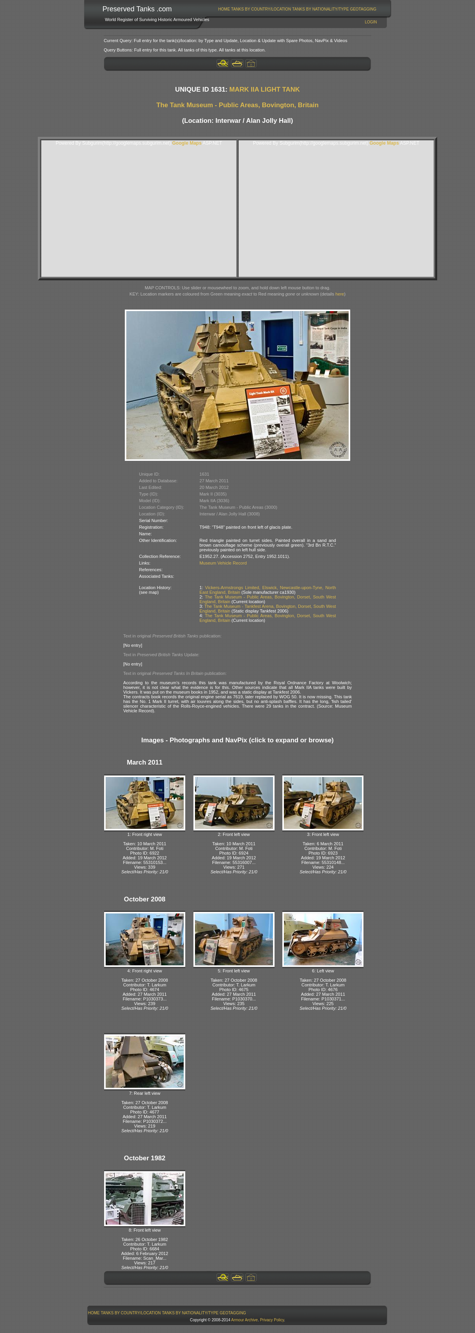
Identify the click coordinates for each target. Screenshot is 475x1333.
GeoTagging (363, 9)
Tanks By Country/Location (261, 9)
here (339, 294)
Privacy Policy (272, 1320)
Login (371, 22)
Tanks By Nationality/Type (320, 9)
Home (224, 9)
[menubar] (297, 9)
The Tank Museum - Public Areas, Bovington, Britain (237, 105)
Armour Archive (244, 1320)
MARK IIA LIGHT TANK (264, 89)
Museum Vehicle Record (223, 563)
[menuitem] (224, 9)
